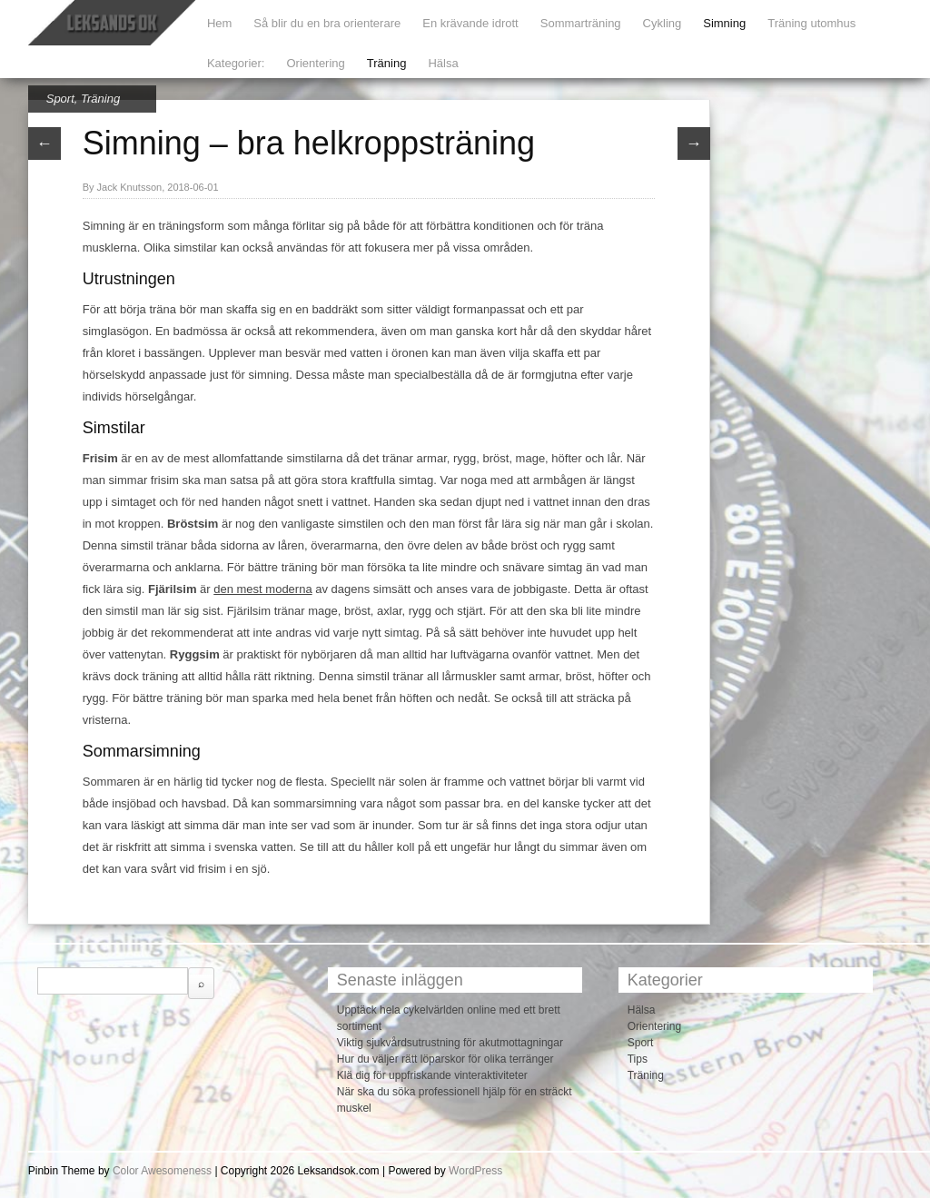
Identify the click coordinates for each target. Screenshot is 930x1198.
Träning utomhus (811, 23)
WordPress (475, 1170)
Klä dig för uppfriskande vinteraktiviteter (432, 1075)
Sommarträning (580, 23)
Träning (387, 63)
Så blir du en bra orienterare (327, 23)
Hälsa (443, 63)
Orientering (315, 63)
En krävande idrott (470, 23)
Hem (219, 23)
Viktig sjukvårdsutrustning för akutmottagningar (450, 1042)
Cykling (662, 23)
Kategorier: (236, 63)
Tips (638, 1059)
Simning (724, 23)
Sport (60, 98)
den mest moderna (262, 589)
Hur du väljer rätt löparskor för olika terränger (445, 1059)
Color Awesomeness (162, 1170)
